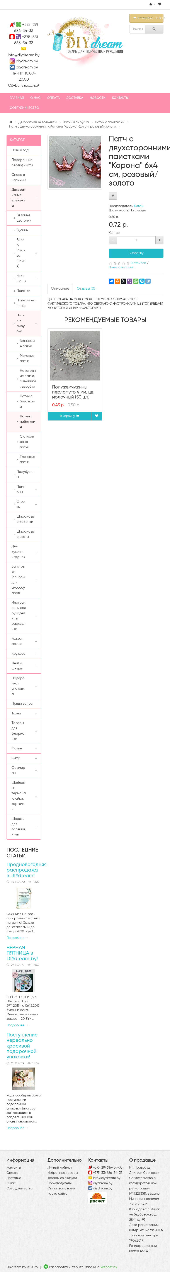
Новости (97, 98)
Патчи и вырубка (76, 122)
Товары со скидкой (62, 1178)
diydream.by (27, 61)
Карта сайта (58, 1193)
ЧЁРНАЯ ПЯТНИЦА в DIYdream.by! (22, 953)
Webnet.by (108, 1267)
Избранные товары (63, 1172)
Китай (138, 206)
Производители (59, 1183)
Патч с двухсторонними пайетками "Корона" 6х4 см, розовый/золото (62, 126)
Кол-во (114, 232)
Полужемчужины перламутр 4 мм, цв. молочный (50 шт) (73, 392)
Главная (17, 98)
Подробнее (18, 938)
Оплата (53, 98)
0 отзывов (138, 263)
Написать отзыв (121, 267)
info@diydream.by (23, 55)
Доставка (74, 98)
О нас (35, 98)
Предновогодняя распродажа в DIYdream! (27, 870)
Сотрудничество (24, 108)
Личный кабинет (60, 1167)
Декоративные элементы (37, 122)
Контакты (120, 98)
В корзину (136, 253)
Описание (60, 289)
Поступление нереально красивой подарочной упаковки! (22, 1046)
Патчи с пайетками (109, 122)
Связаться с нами (61, 1188)
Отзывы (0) (86, 289)
